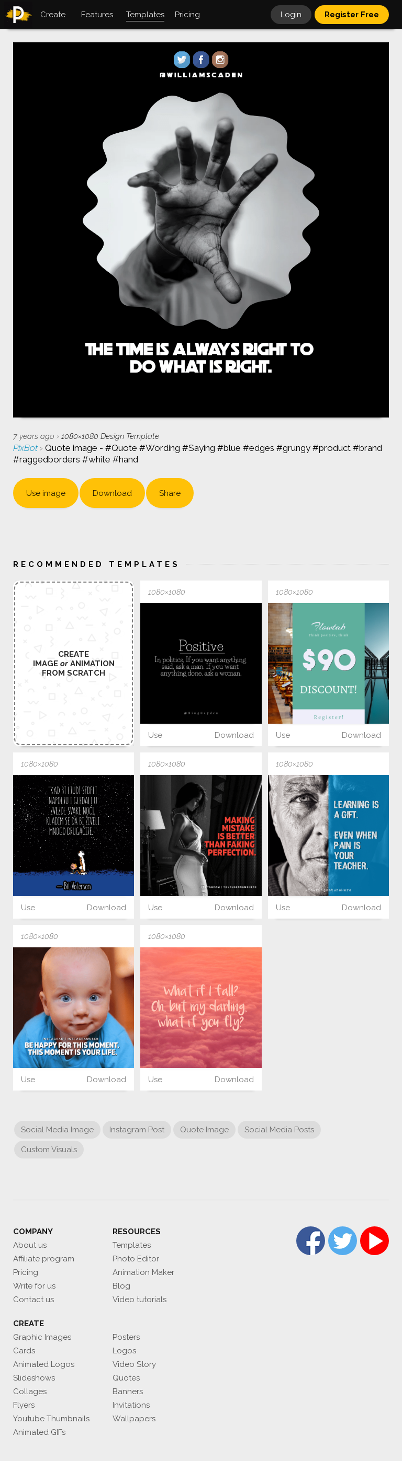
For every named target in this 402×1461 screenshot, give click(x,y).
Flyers (24, 1405)
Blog (121, 1286)
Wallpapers (134, 1418)
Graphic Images (42, 1337)
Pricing (25, 1272)
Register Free (352, 14)
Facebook (310, 1240)
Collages (30, 1391)
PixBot (26, 448)
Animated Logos (43, 1364)
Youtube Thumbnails (51, 1418)
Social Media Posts (279, 1129)
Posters (126, 1337)
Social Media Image (57, 1129)
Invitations (131, 1405)
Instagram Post (136, 1129)
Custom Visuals (49, 1149)
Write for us (34, 1286)
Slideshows (34, 1378)
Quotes (126, 1378)
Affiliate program (43, 1258)
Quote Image (204, 1129)
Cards (24, 1350)
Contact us (33, 1299)
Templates (132, 1245)
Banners (128, 1391)
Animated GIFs (39, 1432)
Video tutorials (139, 1299)
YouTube (374, 1240)
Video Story (134, 1364)
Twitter (342, 1240)
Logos (124, 1350)
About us (30, 1245)
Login (291, 14)
